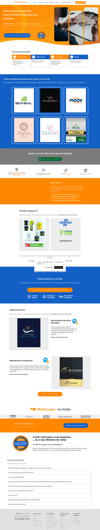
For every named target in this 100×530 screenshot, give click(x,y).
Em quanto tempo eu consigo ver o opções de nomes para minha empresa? (50, 468)
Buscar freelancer (50, 518)
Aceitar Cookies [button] (58, 267)
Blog (47, 528)
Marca (61, 521)
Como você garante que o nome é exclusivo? (50, 472)
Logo (61, 520)
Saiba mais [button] (45, 263)
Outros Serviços (63, 527)
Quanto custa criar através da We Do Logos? (50, 491)
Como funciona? (50, 495)
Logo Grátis (75, 518)
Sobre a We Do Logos (37, 525)
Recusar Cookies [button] (49, 267)
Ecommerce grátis (77, 520)
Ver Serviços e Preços (50, 515)
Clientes (46, 2)
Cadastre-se (64, 2)
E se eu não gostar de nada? (50, 477)
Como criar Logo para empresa (50, 526)
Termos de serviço (50, 520)
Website (61, 526)
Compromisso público (37, 520)
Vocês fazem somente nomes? (50, 504)
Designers (52, 2)
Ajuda (56, 2)
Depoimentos (36, 522)
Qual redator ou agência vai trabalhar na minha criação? (50, 500)
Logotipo (62, 517)
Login (69, 2)
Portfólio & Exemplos (50, 517)
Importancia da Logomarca (52, 522)
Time (34, 517)
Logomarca (62, 518)
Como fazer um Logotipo (51, 524)
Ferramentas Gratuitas (78, 523)
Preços (34, 2)
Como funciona (40, 2)
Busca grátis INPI (76, 521)
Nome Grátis (76, 517)
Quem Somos (36, 515)
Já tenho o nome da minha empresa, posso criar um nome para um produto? (50, 486)
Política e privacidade (37, 524)
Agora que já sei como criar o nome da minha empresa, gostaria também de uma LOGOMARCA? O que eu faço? (50, 481)
